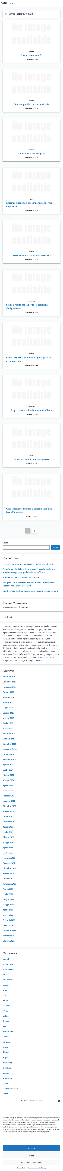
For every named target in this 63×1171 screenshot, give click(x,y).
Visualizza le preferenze (31, 1162)
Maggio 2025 (8, 718)
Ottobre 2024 (8, 754)
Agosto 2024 (8, 765)
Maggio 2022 (8, 904)
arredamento (8, 969)
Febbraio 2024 (9, 796)
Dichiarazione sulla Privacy (37, 1168)
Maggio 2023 (8, 842)
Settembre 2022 (9, 884)
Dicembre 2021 (9, 930)
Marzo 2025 (8, 728)
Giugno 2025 (8, 713)
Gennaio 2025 (9, 739)
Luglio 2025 (8, 708)
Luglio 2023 (8, 832)
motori (6, 1073)
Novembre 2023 (10, 811)
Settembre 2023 (9, 822)
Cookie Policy (21, 1168)
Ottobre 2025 (8, 692)
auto (5, 974)
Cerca (5, 543)
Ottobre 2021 (8, 941)
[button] (59, 1100)
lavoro (5, 1047)
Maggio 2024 (8, 780)
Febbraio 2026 (9, 676)
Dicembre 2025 (9, 682)
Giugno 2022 (8, 899)
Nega (31, 1155)
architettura (8, 964)
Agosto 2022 (8, 889)
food (5, 1026)
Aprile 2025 (8, 723)
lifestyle (6, 1052)
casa (4, 995)
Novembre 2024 (10, 749)
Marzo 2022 (8, 915)
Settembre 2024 (9, 759)
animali (6, 959)
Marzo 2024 (8, 790)
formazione (8, 1031)
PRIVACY (40, 660)
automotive (7, 980)
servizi (5, 1094)
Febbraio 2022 (9, 920)
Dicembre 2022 (9, 868)
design (5, 1000)
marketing (7, 1063)
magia (5, 1057)
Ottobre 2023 (8, 816)
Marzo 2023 (8, 853)
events (5, 1011)
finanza (6, 1021)
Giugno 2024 (8, 775)
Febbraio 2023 (9, 858)
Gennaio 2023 (9, 863)
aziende (6, 985)
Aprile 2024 (8, 785)
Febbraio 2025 (9, 733)
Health (6, 1037)
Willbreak (7, 3)
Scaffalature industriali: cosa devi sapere (21, 577)
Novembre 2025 (10, 687)
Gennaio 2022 (9, 925)
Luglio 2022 (8, 894)
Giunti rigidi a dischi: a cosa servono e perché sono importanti (30, 591)
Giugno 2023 (8, 837)
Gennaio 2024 (9, 801)
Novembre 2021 (10, 936)
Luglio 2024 (8, 770)
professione (8, 1078)
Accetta (31, 1148)
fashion (6, 1016)
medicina (7, 1068)
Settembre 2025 (9, 697)
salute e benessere (10, 1088)
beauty (6, 990)
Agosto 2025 (8, 702)
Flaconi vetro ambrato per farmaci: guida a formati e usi (28, 564)
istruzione (7, 1042)
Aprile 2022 (8, 910)
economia (7, 1006)
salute (5, 1083)
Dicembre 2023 (9, 806)
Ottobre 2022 (8, 879)
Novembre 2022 (10, 873)
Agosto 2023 (8, 827)
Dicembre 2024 (9, 744)
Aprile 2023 (8, 847)
